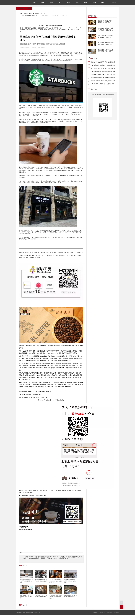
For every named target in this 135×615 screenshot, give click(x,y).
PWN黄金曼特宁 (77, 490)
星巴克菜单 (22, 492)
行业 (51, 2)
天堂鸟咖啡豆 (59, 490)
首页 (34, 2)
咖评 (68, 2)
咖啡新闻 (28, 8)
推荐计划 (109, 612)
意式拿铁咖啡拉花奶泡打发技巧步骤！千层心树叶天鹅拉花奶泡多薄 (105, 37)
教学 (102, 2)
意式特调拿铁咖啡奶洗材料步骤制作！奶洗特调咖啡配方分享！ (105, 30)
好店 (59, 2)
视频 (94, 2)
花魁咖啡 (34, 490)
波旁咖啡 (45, 490)
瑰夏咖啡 (39, 490)
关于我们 (95, 612)
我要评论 (64, 15)
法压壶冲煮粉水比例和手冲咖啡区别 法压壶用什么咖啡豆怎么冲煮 (105, 22)
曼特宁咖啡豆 (67, 490)
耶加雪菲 (28, 490)
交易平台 (113, 2)
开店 (85, 2)
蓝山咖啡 (51, 490)
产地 (77, 2)
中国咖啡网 (22, 2)
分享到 (20, 552)
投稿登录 (116, 612)
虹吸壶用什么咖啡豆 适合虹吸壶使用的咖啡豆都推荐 (105, 51)
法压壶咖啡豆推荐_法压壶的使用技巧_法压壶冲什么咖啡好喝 (106, 44)
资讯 (42, 2)
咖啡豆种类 (29, 492)
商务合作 (102, 612)
